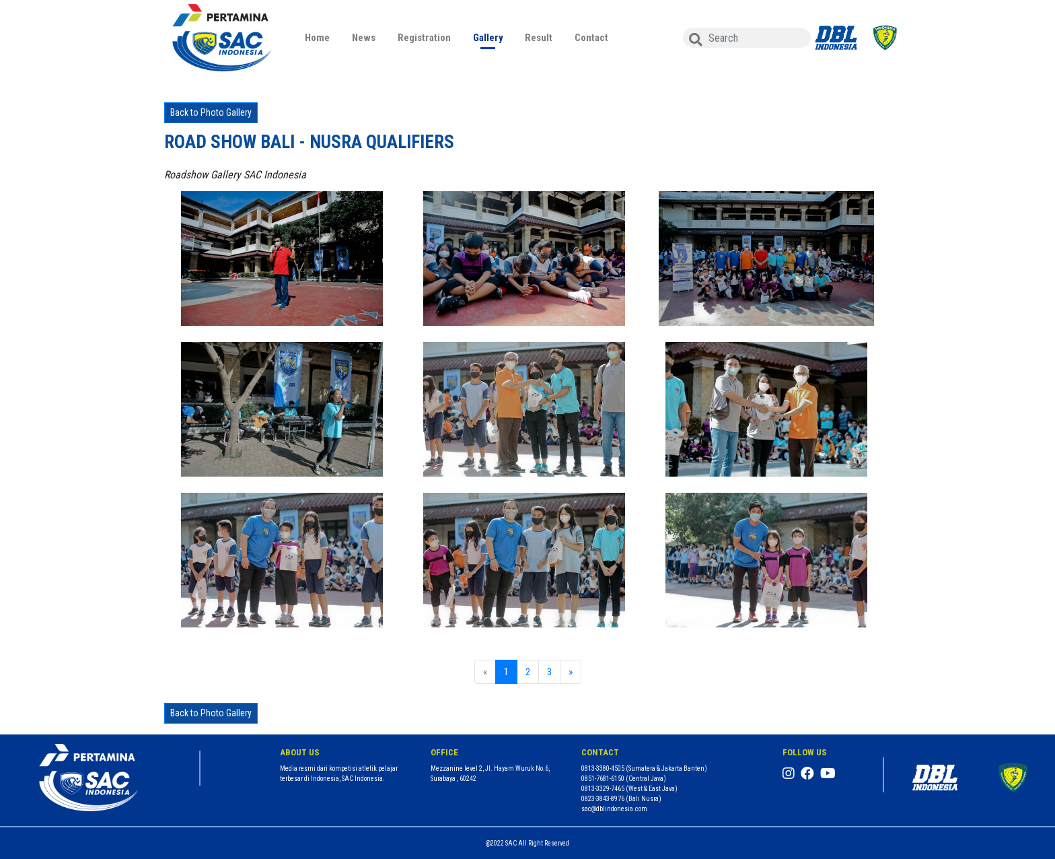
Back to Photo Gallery (211, 112)
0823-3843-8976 (602, 798)
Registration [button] (424, 38)
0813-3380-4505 (602, 768)
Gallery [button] (488, 38)
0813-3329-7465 (602, 788)
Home (317, 38)
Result (538, 38)
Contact (591, 38)
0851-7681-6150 (602, 778)
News (363, 38)
